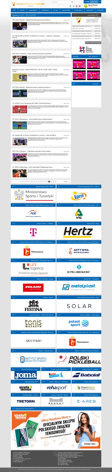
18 (51, 181)
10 (34, 181)
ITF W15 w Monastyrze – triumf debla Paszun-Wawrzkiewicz (32, 119)
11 (36, 181)
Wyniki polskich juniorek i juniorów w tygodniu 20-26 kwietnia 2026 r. (89, 26)
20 (55, 181)
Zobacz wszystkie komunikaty (93, 42)
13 (40, 181)
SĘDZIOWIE (66, 10)
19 (53, 181)
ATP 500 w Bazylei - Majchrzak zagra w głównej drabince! (31, 87)
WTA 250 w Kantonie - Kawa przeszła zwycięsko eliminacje (31, 53)
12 (38, 181)
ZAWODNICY (33, 10)
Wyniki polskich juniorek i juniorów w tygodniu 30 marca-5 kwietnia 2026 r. (90, 38)
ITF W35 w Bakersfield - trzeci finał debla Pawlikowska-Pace (32, 167)
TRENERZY (45, 10)
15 (44, 181)
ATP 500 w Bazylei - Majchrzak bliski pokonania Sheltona (31, 20)
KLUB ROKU (78, 10)
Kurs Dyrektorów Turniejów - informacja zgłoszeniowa (85, 33)
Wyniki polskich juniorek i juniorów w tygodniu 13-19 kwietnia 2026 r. (89, 31)
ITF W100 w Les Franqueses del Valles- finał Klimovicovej (31, 103)
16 (47, 181)
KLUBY (55, 10)
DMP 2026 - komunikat (78, 28)
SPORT (22, 10)
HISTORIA (90, 10)
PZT (87, 2)
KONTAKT (100, 10)
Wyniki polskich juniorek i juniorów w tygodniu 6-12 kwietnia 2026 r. (89, 36)
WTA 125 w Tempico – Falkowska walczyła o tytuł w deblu (31, 151)
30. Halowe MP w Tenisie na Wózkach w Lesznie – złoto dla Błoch (34, 135)
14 (42, 181)
